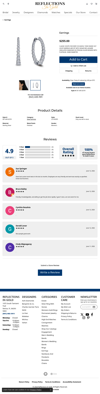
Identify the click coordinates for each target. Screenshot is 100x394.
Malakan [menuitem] (25, 316)
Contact (93, 12)
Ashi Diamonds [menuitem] (28, 301)
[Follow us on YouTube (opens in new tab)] (87, 314)
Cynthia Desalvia (23, 207)
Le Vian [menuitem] (25, 313)
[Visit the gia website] (54, 374)
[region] (30, 52)
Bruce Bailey (21, 189)
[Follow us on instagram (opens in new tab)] (83, 317)
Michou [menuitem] (25, 319)
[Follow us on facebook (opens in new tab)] (92, 314)
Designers (28, 12)
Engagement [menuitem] (47, 332)
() (53, 147)
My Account (65, 304)
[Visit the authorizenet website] (45, 374)
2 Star (22, 155)
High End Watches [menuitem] (49, 319)
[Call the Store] (9, 313)
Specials (68, 12)
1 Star (22, 157)
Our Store (81, 12)
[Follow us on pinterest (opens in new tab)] (88, 317)
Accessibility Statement (72, 382)
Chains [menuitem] (44, 363)
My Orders (65, 310)
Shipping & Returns (68, 313)
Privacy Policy (66, 316)
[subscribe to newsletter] (93, 307)
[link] (8, 4)
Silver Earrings (31, 119)
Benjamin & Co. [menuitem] (28, 304)
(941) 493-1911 (35, 97)
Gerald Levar (21, 225)
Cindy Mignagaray (24, 244)
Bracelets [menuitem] (45, 360)
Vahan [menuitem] (24, 322)
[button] (4, 4)
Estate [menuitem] (44, 301)
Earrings (7, 20)
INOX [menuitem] (24, 310)
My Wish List (66, 307)
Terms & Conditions (69, 319)
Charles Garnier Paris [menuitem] (30, 307)
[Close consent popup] (50, 390)
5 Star (22, 147)
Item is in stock (78, 84)
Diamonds (42, 12)
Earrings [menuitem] (45, 351)
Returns (88, 71)
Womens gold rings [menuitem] (50, 310)
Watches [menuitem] (45, 326)
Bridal (5, 12)
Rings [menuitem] (44, 347)
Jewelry (16, 12)
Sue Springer (21, 168)
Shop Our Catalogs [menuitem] (49, 329)
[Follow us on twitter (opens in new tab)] (82, 314)
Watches (56, 12)
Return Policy (24, 382)
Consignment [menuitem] (47, 322)
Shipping (68, 71)
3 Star (22, 152)
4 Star (22, 149)
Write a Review (50, 272)
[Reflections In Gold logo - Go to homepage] (50, 6)
